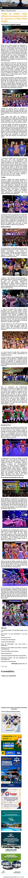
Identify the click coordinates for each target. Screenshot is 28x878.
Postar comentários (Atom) (13, 711)
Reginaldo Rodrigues (15, 24)
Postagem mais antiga (21, 707)
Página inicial (14, 708)
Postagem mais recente (7, 707)
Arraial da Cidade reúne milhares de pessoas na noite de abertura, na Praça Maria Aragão (14, 17)
